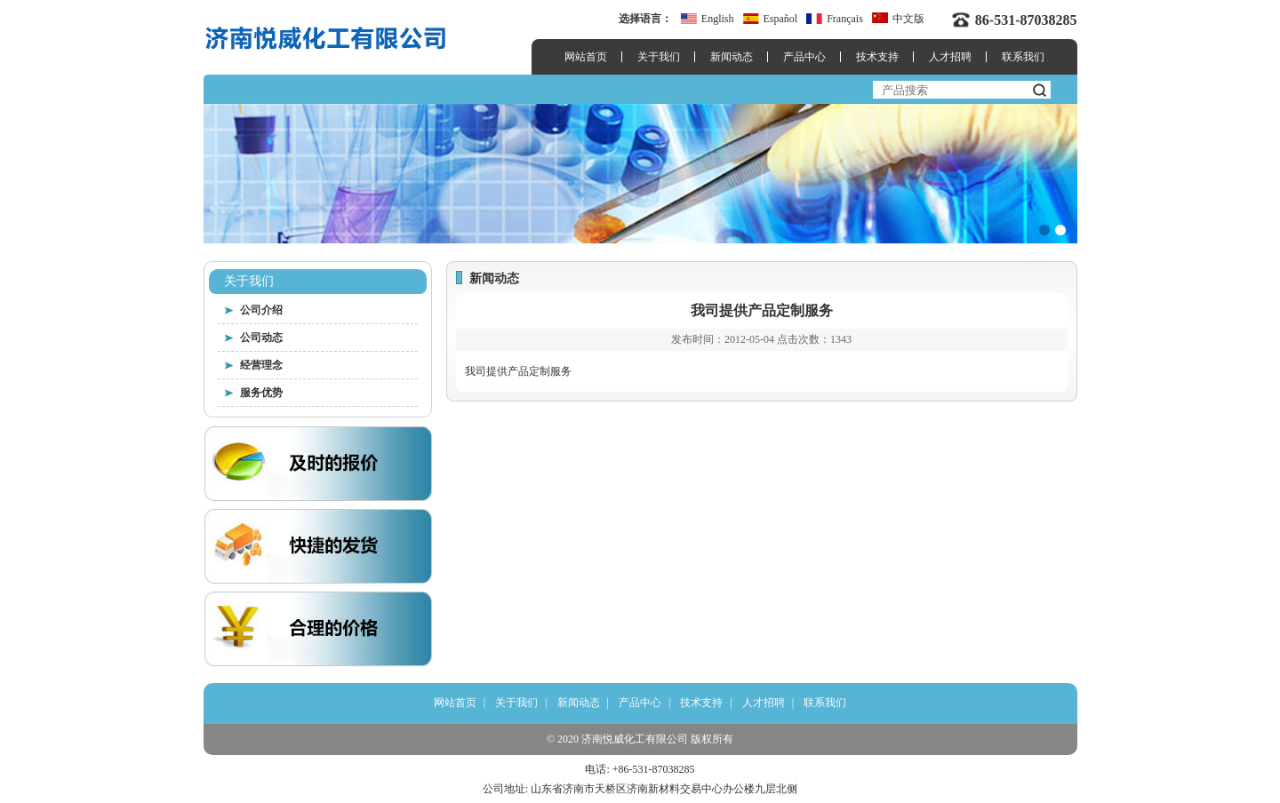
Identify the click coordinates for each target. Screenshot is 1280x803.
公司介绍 (261, 310)
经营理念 (261, 365)
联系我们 (1023, 57)
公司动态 (261, 337)
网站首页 (585, 57)
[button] (1044, 230)
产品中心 (804, 57)
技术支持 (877, 57)
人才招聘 (950, 57)
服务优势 (261, 392)
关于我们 (658, 57)
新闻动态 (731, 57)
